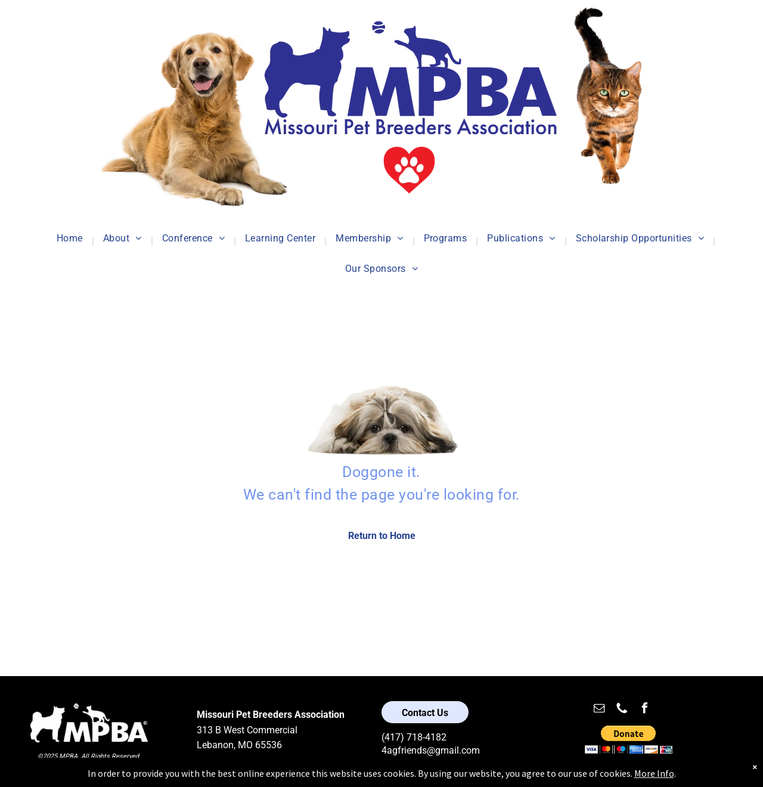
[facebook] (644, 710)
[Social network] (621, 710)
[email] (599, 710)
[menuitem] (71, 241)
